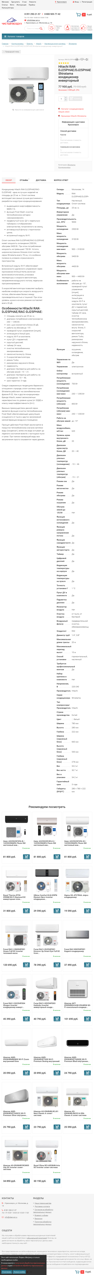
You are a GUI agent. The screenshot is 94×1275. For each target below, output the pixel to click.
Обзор (9, 180)
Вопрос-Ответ (61, 180)
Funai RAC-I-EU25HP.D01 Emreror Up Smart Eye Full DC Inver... (47, 951)
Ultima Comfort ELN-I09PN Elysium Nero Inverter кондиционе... (45, 897)
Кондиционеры (64, 167)
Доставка (41, 180)
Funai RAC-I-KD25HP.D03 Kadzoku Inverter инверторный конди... (44, 1005)
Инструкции (21, 5)
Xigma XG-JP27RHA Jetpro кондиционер (76, 896)
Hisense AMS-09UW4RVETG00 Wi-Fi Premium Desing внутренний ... (46, 1060)
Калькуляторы (8, 8)
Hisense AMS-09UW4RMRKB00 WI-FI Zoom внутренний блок (16, 1059)
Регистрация (87, 2)
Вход (76, 2)
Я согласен (6, 1272)
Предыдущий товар (11, 52)
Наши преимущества (43, 1203)
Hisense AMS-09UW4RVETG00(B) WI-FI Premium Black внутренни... (76, 1059)
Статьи (5, 5)
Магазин (5, 2)
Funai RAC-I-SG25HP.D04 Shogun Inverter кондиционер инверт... (14, 1005)
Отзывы (24, 179)
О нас (24, 2)
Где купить (15, 2)
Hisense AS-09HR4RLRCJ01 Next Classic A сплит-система (46, 1113)
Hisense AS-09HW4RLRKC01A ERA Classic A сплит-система (75, 1113)
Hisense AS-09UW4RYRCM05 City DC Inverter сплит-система (16, 1167)
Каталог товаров (14, 36)
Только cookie (19, 1272)
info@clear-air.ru (33, 20)
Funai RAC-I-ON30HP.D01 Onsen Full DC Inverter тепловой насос (14, 951)
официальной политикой (37, 1238)
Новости (32, 2)
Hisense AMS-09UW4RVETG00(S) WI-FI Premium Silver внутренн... (15, 1113)
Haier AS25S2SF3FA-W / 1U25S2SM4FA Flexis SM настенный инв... (75, 843)
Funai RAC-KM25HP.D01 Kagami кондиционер (74, 950)
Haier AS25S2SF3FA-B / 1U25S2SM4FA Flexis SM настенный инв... (14, 843)
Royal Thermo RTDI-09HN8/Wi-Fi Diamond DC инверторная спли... (14, 897)
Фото (12, 5)
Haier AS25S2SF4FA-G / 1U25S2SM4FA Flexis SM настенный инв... (45, 843)
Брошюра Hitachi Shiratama (73, 116)
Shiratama (71, 165)
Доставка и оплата (42, 1206)
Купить (77, 98)
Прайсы (32, 5)
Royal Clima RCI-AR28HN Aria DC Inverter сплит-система (47, 1166)
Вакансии (38, 1218)
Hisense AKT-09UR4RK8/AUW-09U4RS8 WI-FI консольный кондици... (77, 1005)
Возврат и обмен (41, 1215)
